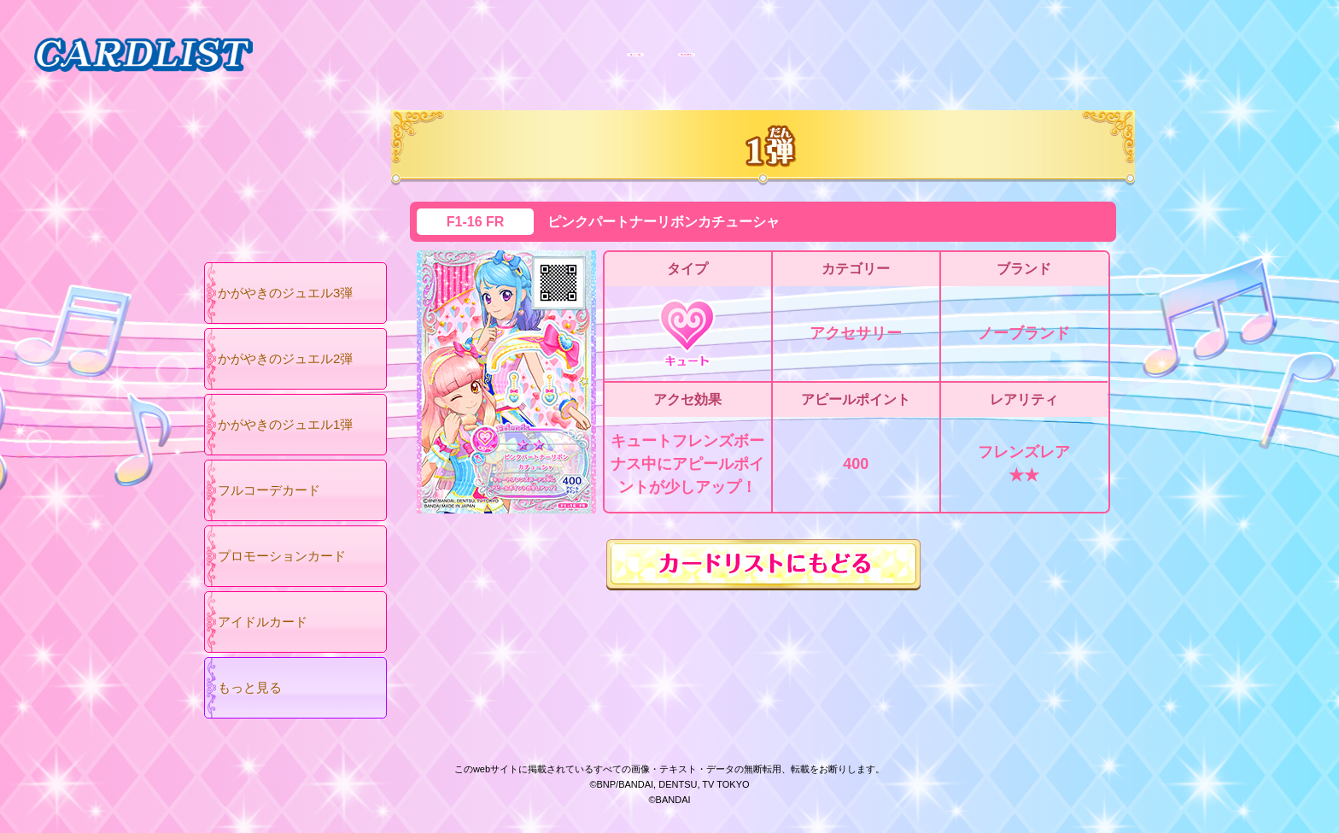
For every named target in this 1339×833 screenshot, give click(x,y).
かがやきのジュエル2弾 (285, 358)
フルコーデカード (269, 490)
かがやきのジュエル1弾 (285, 424)
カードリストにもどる (763, 564)
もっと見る (250, 687)
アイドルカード (262, 621)
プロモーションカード (282, 555)
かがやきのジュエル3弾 (285, 292)
